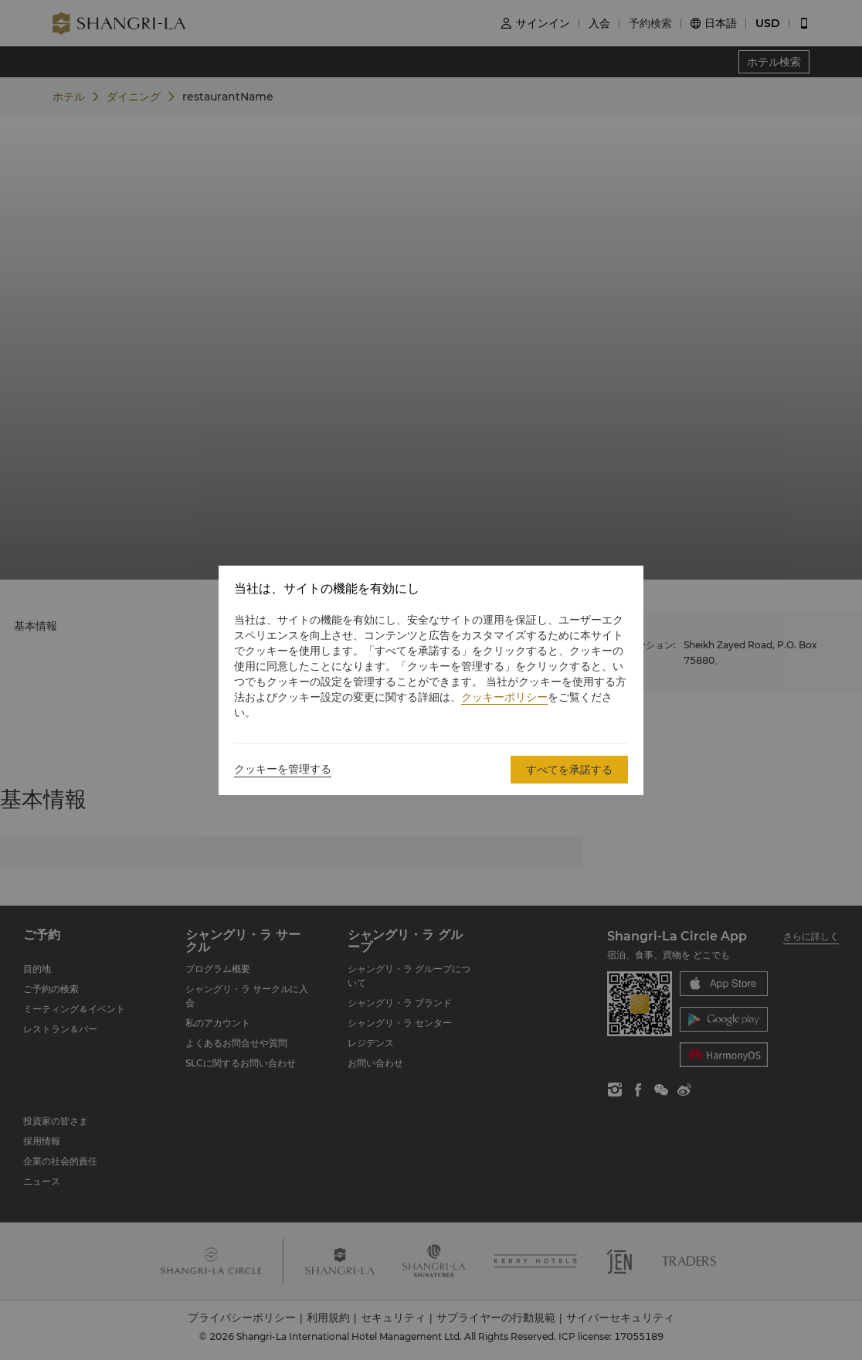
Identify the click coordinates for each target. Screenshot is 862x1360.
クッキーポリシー (504, 697)
